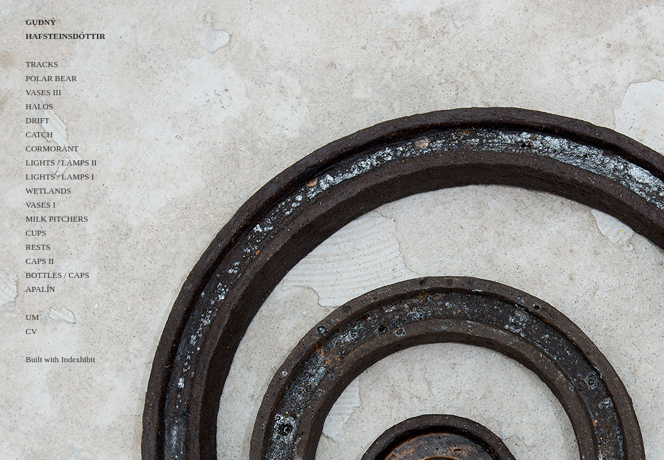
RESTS (38, 247)
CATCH (39, 134)
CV (31, 331)
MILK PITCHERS (57, 219)
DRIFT (38, 120)
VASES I (41, 205)
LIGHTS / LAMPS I (60, 176)
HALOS (39, 106)
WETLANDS (49, 190)
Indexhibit (78, 359)
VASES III (43, 92)
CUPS (36, 233)
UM (32, 317)
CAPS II (40, 261)
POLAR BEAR (51, 78)
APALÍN (40, 289)
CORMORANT (52, 148)
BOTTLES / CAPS (57, 275)
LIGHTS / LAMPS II (61, 162)
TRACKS (42, 64)
